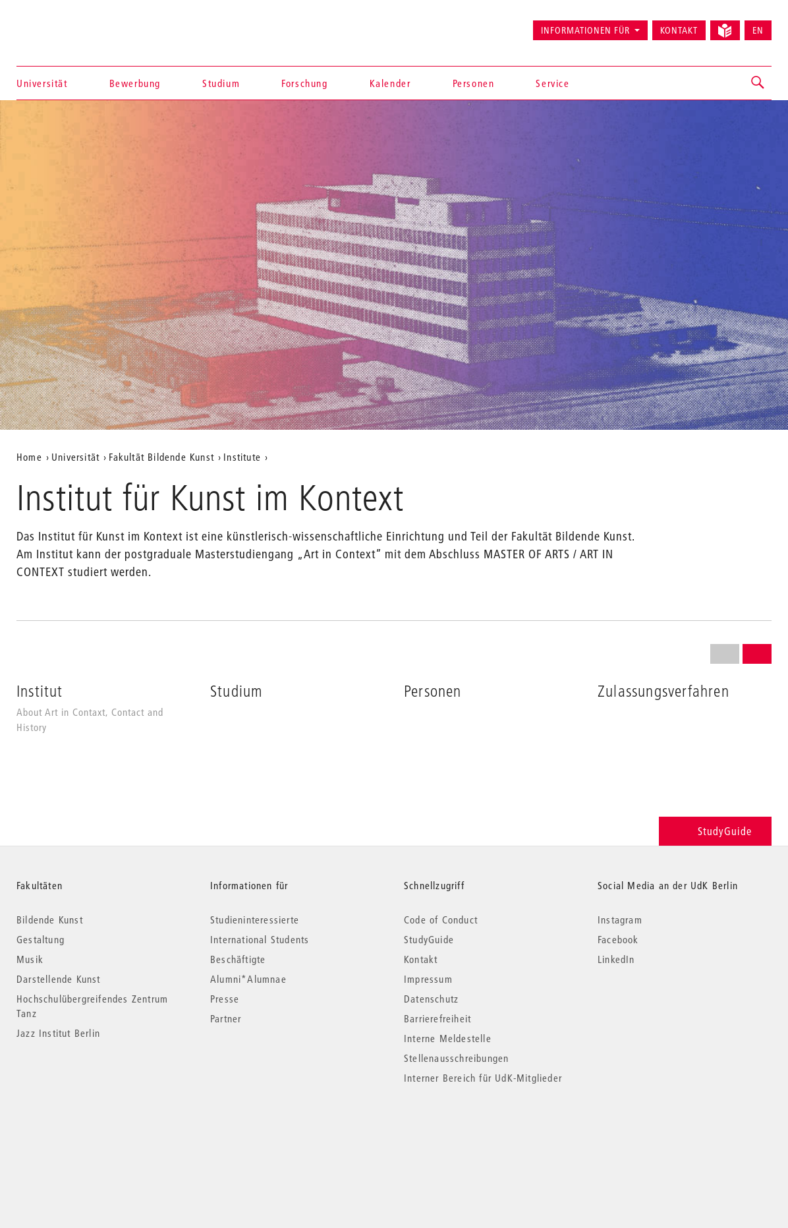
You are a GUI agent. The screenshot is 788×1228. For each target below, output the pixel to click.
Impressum (428, 978)
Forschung (304, 83)
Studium (221, 83)
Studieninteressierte (254, 919)
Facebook (618, 939)
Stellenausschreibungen (456, 1058)
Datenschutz (431, 998)
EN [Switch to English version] (758, 30)
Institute (242, 456)
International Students (259, 939)
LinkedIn (616, 959)
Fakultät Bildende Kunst (161, 456)
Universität (42, 83)
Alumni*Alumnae (248, 978)
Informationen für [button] (585, 30)
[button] (758, 83)
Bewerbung (135, 83)
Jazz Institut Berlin (58, 1032)
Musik (29, 959)
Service (552, 83)
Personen (474, 83)
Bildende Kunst (49, 919)
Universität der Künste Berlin (68, 24)
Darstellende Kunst (58, 978)
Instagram (620, 919)
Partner (225, 1018)
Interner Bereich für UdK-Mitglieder (483, 1077)
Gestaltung (40, 939)
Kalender (390, 83)
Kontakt (679, 30)
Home (29, 456)
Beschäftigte (238, 959)
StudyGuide (715, 831)
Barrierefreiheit (437, 1018)
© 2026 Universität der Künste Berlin (85, 1133)
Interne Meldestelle (448, 1038)
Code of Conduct (441, 919)
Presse (224, 998)
